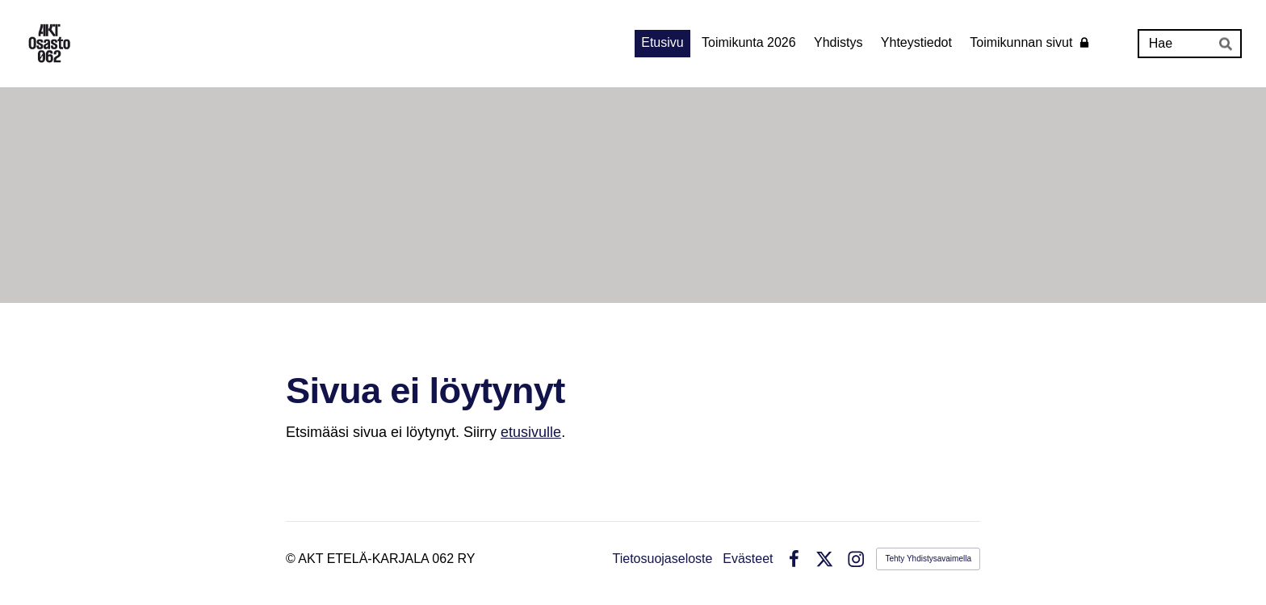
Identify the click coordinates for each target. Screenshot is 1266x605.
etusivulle (531, 432)
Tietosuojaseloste (663, 558)
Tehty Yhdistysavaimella (928, 558)
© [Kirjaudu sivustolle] (292, 558)
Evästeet (748, 558)
